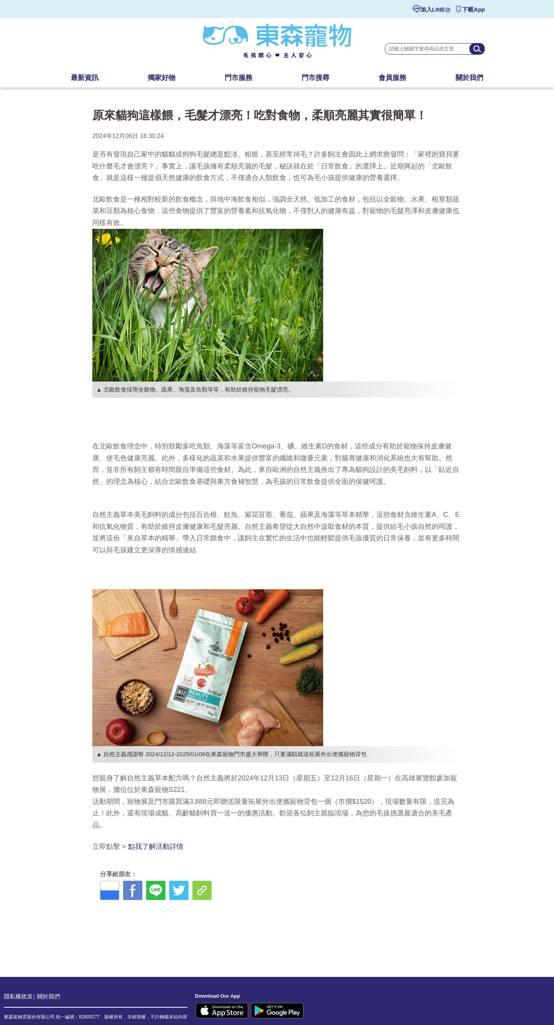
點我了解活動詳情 (156, 846)
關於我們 (48, 996)
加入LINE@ (436, 9)
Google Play (277, 1010)
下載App (473, 9)
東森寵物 (277, 44)
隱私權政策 (18, 996)
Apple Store (222, 1010)
